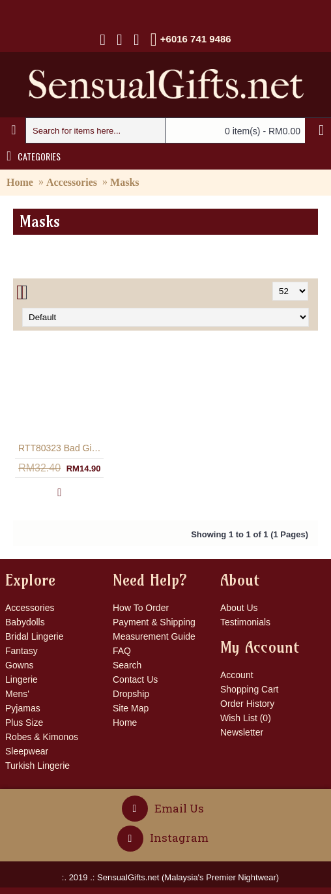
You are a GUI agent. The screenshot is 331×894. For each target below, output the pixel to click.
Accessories (71, 182)
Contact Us (135, 679)
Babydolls (25, 622)
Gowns (19, 665)
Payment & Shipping (154, 622)
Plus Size (24, 722)
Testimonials (245, 622)
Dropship (131, 694)
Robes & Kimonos (41, 737)
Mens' (17, 694)
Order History (247, 703)
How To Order (141, 608)
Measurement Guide (154, 636)
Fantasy (21, 651)
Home (20, 182)
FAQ (122, 651)
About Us (239, 608)
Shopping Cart (249, 689)
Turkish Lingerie (37, 765)
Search (127, 665)
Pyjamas (22, 708)
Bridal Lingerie (34, 636)
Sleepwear (26, 751)
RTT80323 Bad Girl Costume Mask (62, 448)
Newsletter (241, 732)
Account (236, 675)
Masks (124, 182)
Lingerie (21, 679)
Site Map (131, 708)
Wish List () (245, 718)
